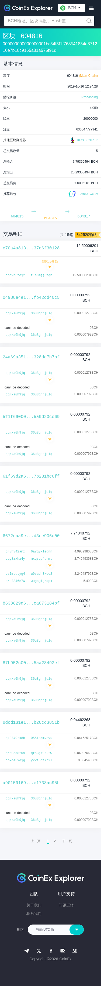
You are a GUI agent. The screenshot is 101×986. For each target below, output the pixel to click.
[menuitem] (67, 841)
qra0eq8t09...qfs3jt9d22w (29, 753)
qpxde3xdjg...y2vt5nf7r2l (29, 760)
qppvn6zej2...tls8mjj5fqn (29, 275)
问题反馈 (66, 905)
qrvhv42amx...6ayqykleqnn (29, 552)
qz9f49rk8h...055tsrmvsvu (29, 738)
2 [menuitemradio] (55, 841)
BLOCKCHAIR (83, 140)
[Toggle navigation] (91, 8)
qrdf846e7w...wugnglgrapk (29, 581)
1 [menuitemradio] (48, 841)
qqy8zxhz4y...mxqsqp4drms (29, 559)
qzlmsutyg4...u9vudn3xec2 (29, 574)
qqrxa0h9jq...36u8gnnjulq (29, 313)
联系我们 (33, 913)
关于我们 (33, 905)
